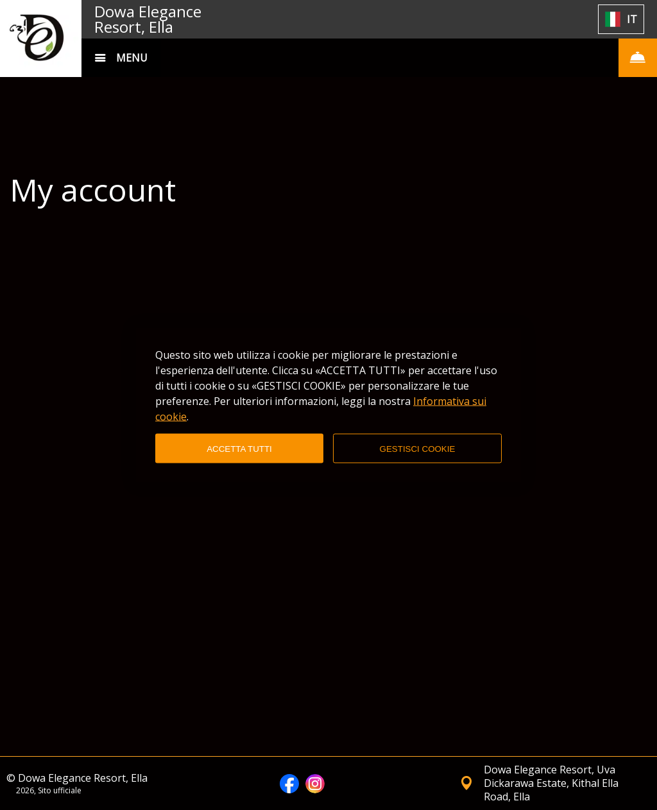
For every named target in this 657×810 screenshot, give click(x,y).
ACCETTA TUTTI (239, 448)
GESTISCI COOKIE (418, 448)
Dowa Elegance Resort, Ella (147, 19)
